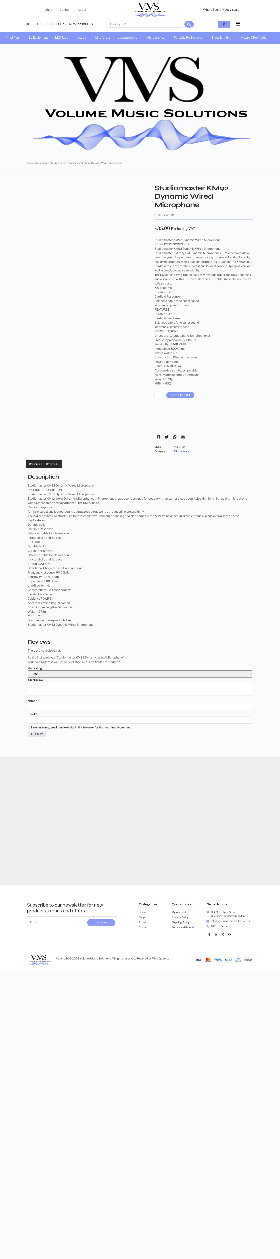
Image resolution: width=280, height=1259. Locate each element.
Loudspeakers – (128, 37)
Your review (36, 680)
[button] (158, 437)
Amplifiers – (13, 37)
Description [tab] (35, 464)
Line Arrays (102, 37)
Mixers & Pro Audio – (255, 37)
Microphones (42, 162)
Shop (48, 9)
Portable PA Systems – (189, 37)
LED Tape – (62, 37)
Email (32, 715)
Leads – (83, 37)
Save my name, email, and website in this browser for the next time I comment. (81, 728)
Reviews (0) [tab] (52, 464)
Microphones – (157, 37)
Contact (65, 9)
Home (29, 162)
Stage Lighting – (222, 37)
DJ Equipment (38, 37)
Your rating (36, 668)
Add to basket (182, 395)
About (82, 9)
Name (32, 701)
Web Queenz (160, 960)
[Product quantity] (159, 395)
